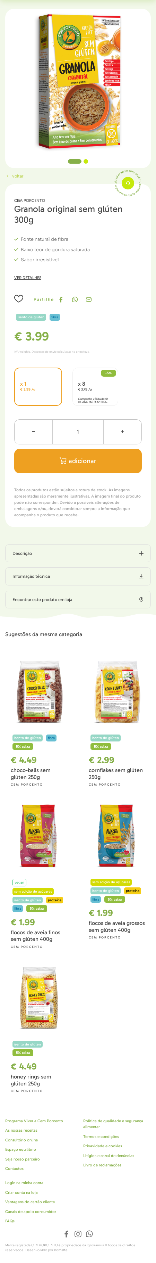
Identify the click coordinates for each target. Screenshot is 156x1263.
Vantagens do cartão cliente (30, 1201)
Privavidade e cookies (102, 1145)
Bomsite (61, 1250)
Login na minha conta (24, 1182)
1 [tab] (74, 161)
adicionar (78, 461)
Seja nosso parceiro (22, 1159)
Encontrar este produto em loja (42, 599)
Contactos (14, 1168)
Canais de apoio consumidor (30, 1211)
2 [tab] (86, 161)
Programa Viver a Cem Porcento (34, 1120)
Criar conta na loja (21, 1192)
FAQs (10, 1221)
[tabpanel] (78, 82)
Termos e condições (101, 1136)
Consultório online (21, 1140)
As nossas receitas (21, 1130)
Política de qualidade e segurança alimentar (113, 1124)
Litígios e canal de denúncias (108, 1155)
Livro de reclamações (102, 1165)
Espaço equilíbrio (20, 1149)
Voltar (14, 176)
